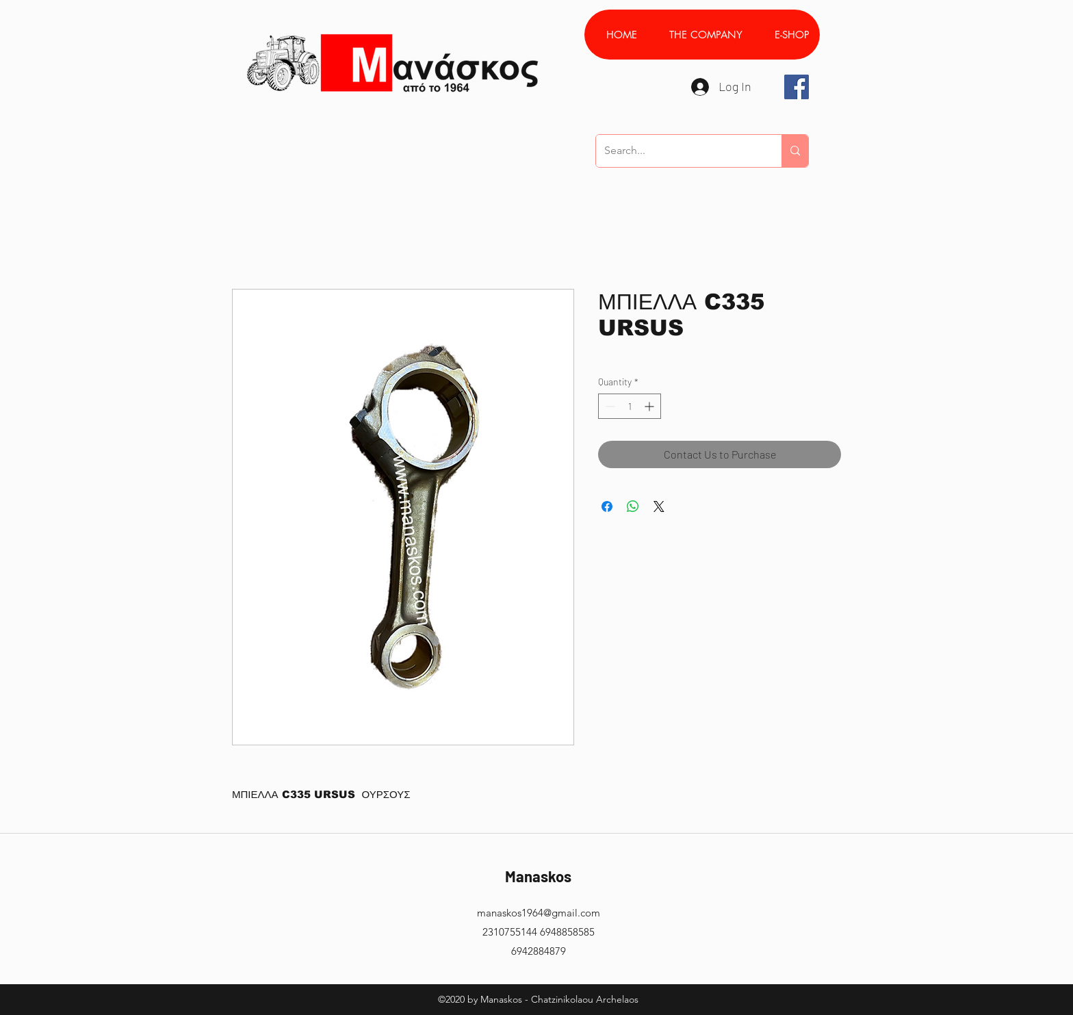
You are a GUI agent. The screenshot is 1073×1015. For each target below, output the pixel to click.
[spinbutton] (629, 406)
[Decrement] (608, 406)
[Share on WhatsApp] (633, 506)
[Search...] (678, 151)
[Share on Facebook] (607, 506)
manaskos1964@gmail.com (538, 912)
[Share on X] (659, 506)
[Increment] (650, 406)
